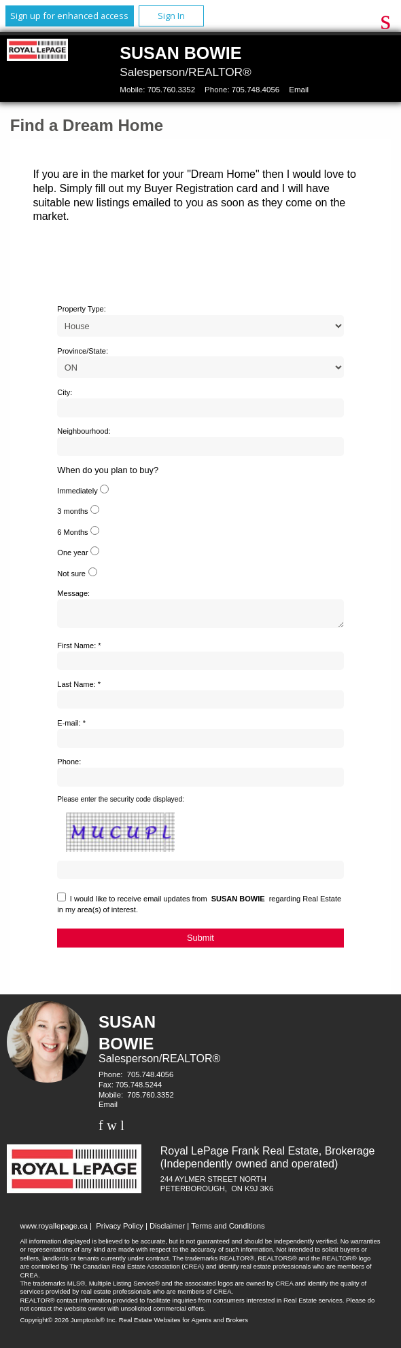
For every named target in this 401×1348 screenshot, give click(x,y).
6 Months (72, 532)
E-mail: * (71, 727)
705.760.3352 (171, 90)
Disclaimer (167, 1230)
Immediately (77, 491)
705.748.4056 (255, 90)
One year (72, 552)
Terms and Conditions (227, 1230)
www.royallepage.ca (54, 1230)
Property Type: (81, 309)
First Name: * (79, 649)
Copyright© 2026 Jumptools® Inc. (69, 1324)
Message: (73, 593)
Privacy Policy (119, 1230)
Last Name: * (79, 688)
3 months (72, 511)
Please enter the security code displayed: (120, 803)
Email (299, 90)
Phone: (69, 766)
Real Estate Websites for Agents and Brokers (183, 1324)
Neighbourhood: (83, 431)
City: (64, 392)
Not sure (71, 573)
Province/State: (82, 351)
